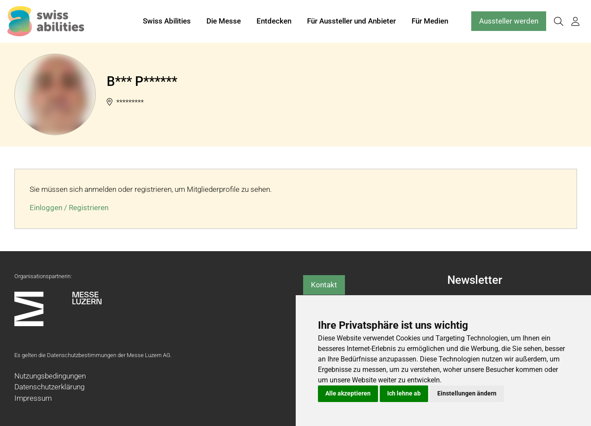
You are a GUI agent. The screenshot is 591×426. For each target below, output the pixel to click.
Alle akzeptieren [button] (348, 393)
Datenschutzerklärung (49, 386)
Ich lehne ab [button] (404, 393)
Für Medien (430, 21)
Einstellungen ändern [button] (466, 393)
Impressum (33, 398)
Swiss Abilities (167, 21)
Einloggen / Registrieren (69, 207)
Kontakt (324, 284)
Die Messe (223, 21)
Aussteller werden (508, 21)
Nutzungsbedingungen (50, 375)
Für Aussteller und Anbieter (351, 21)
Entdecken (274, 21)
